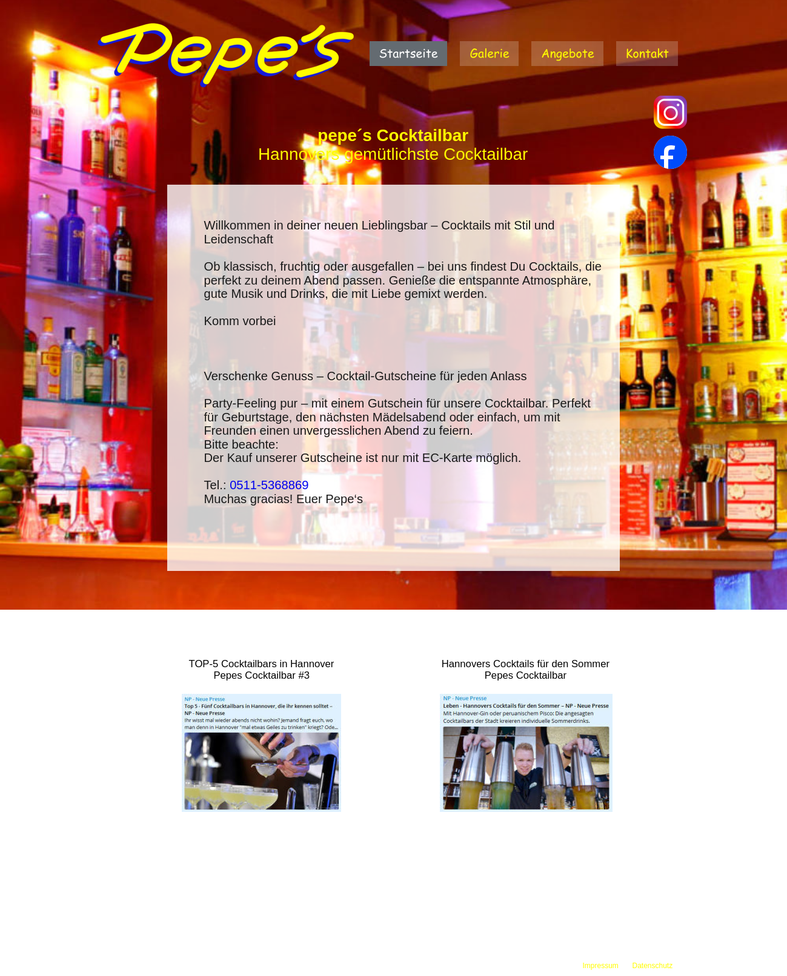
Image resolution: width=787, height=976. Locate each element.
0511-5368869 (269, 485)
